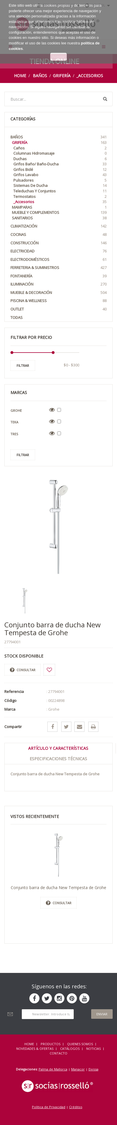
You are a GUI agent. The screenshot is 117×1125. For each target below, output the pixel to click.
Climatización (58, 226)
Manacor (78, 1069)
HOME (29, 1044)
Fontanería (58, 276)
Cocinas (58, 234)
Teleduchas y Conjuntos (60, 191)
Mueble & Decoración (58, 292)
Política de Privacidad (48, 1107)
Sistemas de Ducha (60, 185)
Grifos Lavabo (60, 175)
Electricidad (58, 251)
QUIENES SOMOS (80, 1044)
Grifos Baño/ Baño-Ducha (60, 164)
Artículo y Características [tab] (58, 748)
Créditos (75, 1107)
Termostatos (60, 196)
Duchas (60, 159)
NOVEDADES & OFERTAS (34, 1048)
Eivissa (93, 1069)
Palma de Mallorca (53, 1069)
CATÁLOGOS (70, 1048)
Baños (40, 75)
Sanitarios (59, 218)
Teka (14, 422)
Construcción (58, 243)
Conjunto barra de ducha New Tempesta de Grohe (58, 887)
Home (20, 75)
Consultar (22, 670)
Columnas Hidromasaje (60, 153)
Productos (50, 1044)
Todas (16, 317)
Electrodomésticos (58, 259)
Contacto (58, 1053)
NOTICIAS (93, 1048)
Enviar (101, 1014)
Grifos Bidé (60, 169)
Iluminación (58, 284)
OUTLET (58, 309)
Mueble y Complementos (59, 212)
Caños (60, 148)
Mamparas (59, 207)
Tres (14, 434)
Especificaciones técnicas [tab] (58, 758)
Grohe (16, 410)
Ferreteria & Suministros (58, 267)
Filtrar (23, 365)
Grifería (62, 75)
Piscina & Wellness (58, 301)
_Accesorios (89, 75)
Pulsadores (60, 180)
